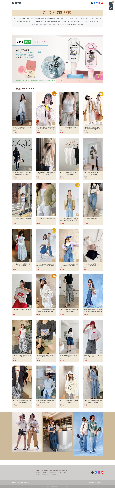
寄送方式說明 (53, 472)
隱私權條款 (63, 472)
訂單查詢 (45, 472)
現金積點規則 (63, 470)
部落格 (37, 474)
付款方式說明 (54, 470)
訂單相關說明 (45, 474)
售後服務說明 (53, 474)
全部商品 (45, 470)
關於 (37, 470)
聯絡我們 (38, 472)
